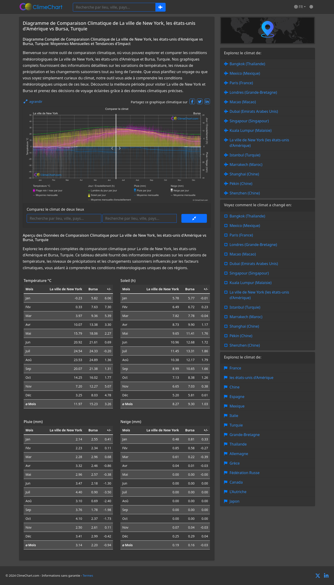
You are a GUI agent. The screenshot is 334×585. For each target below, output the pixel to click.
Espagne (237, 396)
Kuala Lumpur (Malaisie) (251, 130)
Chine (235, 387)
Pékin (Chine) (241, 183)
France (235, 368)
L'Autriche (238, 491)
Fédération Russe (245, 472)
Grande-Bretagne (245, 434)
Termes (88, 575)
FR (298, 6)
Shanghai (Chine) (244, 174)
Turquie (236, 425)
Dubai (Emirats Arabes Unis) (254, 111)
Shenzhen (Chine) (245, 193)
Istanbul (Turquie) (245, 155)
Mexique (237, 406)
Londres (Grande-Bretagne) (253, 92)
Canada (236, 482)
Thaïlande (238, 444)
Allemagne (239, 453)
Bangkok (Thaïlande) (247, 63)
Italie (234, 415)
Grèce (235, 463)
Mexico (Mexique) (245, 73)
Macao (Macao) (243, 101)
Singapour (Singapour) (249, 120)
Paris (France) (241, 82)
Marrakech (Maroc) (246, 164)
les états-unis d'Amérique (251, 377)
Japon (235, 501)
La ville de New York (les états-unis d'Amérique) (259, 142)
